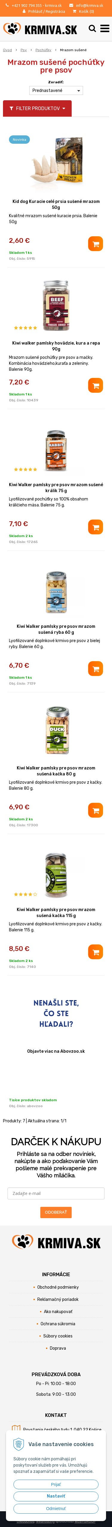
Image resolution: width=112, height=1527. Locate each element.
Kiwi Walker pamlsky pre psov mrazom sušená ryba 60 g (56, 629)
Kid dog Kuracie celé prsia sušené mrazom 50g (56, 204)
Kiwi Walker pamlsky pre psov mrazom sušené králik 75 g (56, 487)
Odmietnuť (56, 1508)
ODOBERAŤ (56, 1212)
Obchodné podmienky (58, 1287)
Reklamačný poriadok (58, 1299)
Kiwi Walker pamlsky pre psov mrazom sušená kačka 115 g (56, 912)
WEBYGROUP (85, 1521)
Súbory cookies (58, 1336)
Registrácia (55, 11)
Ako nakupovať (58, 1311)
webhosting (45, 1521)
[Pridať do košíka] (95, 243)
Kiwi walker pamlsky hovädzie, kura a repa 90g (56, 346)
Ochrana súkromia (58, 1323)
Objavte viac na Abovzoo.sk (56, 1051)
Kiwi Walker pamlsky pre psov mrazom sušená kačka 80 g (56, 771)
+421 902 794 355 (27, 5)
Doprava (58, 1348)
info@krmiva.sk (89, 5)
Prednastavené (47, 90)
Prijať (56, 1484)
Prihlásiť (35, 11)
